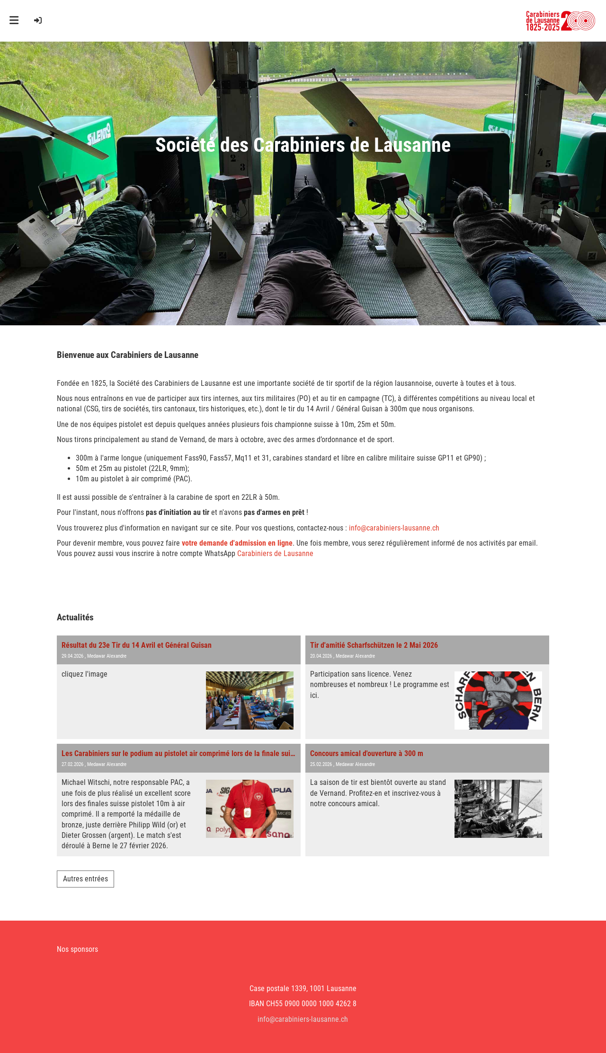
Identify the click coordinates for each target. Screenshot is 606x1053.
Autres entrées (85, 878)
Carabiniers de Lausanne (275, 553)
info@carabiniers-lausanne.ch (394, 527)
